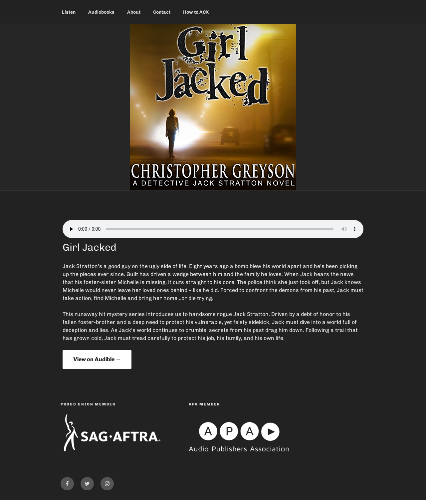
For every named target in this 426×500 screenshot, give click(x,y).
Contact (161, 12)
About (133, 12)
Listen (69, 12)
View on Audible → (97, 359)
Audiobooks (101, 12)
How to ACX (196, 12)
